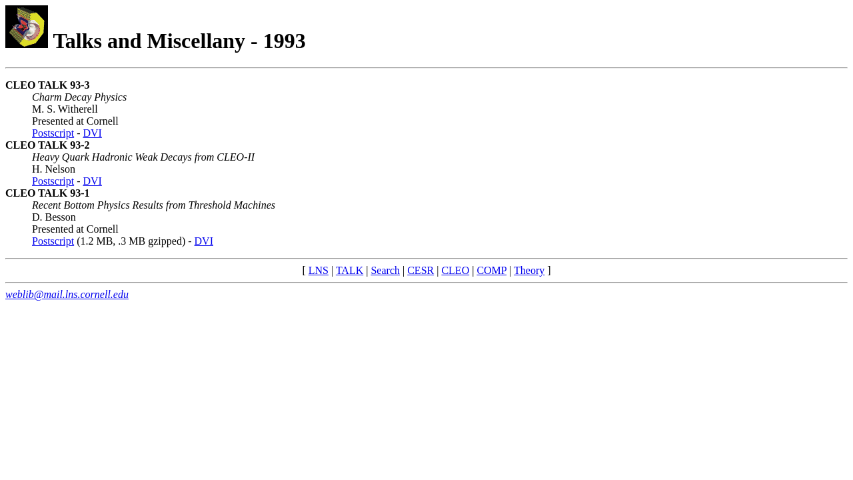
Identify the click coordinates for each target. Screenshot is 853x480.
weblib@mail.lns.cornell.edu (67, 294)
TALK (349, 270)
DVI (92, 133)
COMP (491, 270)
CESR (420, 270)
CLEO (455, 270)
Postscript (53, 133)
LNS (319, 270)
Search (385, 270)
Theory (529, 270)
